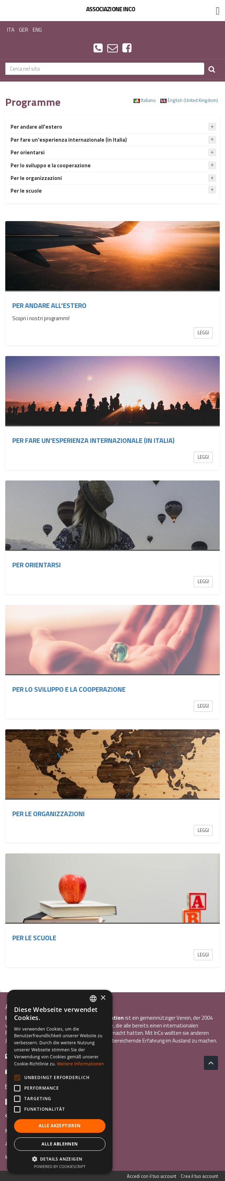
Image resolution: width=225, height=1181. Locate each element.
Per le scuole (34, 937)
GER (23, 30)
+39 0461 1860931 (30, 1071)
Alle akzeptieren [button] (60, 1126)
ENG (37, 30)
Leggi (203, 332)
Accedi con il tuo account (151, 1176)
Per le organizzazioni (48, 813)
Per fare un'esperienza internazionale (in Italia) (93, 440)
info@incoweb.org (29, 1086)
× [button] (102, 998)
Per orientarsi (36, 565)
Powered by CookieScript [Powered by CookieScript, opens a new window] (60, 1166)
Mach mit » (17, 1131)
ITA (10, 30)
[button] (59, 1158)
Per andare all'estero (49, 305)
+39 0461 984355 (28, 1056)
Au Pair (13, 1144)
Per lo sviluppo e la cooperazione (69, 689)
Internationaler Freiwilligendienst (42, 1157)
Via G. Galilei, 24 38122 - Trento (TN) (49, 1101)
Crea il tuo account (199, 1176)
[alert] (59, 1082)
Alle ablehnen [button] (59, 1144)
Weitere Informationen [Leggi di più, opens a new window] (80, 1064)
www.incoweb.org (28, 1116)
